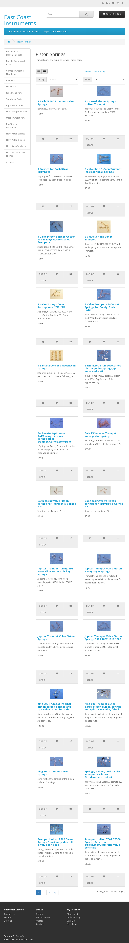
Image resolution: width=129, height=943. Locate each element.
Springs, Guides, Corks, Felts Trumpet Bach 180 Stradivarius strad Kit (102, 774)
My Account (72, 914)
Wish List (71, 920)
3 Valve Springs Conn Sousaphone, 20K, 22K (51, 306)
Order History (73, 917)
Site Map (8, 920)
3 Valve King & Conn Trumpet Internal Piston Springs (103, 170)
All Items (10, 162)
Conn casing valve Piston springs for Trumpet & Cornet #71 (104, 503)
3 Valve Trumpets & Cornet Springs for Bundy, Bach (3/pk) (102, 307)
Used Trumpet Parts (15, 117)
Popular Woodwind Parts (56, 31)
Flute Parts (11, 86)
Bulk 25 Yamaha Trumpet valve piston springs (100, 434)
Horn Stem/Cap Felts (16, 146)
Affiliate (39, 920)
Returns (7, 917)
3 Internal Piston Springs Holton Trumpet (100, 103)
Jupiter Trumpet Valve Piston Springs (56, 637)
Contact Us (9, 914)
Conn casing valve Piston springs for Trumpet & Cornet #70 (56, 503)
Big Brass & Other (14, 105)
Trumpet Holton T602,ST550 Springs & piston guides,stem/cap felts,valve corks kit (103, 843)
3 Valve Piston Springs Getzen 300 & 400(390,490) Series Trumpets (56, 239)
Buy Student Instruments (11, 126)
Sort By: (41, 79)
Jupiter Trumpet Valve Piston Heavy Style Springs (103, 570)
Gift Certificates (43, 917)
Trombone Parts (14, 99)
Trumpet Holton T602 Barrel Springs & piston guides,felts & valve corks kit (55, 841)
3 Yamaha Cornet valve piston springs (56, 367)
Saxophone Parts (14, 92)
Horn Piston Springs (15, 133)
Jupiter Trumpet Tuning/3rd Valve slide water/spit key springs (55, 571)
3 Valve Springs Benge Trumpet (99, 238)
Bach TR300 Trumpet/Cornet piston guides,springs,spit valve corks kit (103, 368)
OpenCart (20, 936)
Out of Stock (90, 142)
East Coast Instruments (20, 20)
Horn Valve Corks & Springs (15, 154)
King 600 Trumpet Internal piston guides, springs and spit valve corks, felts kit (54, 706)
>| (55, 892)
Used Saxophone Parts (17, 111)
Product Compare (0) (95, 71)
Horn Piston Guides (15, 140)
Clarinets (10, 80)
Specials (39, 924)
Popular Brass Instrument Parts (24, 31)
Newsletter (72, 924)
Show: (87, 79)
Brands (39, 914)
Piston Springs (24, 41)
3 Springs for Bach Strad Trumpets (53, 170)
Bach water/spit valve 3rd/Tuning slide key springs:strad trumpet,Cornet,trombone (54, 437)
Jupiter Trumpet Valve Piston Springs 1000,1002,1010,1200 (103, 637)
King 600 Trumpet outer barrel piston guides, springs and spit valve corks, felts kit (103, 706)
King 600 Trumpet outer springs (52, 773)
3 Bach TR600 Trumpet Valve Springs (55, 103)
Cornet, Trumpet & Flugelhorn (15, 72)
